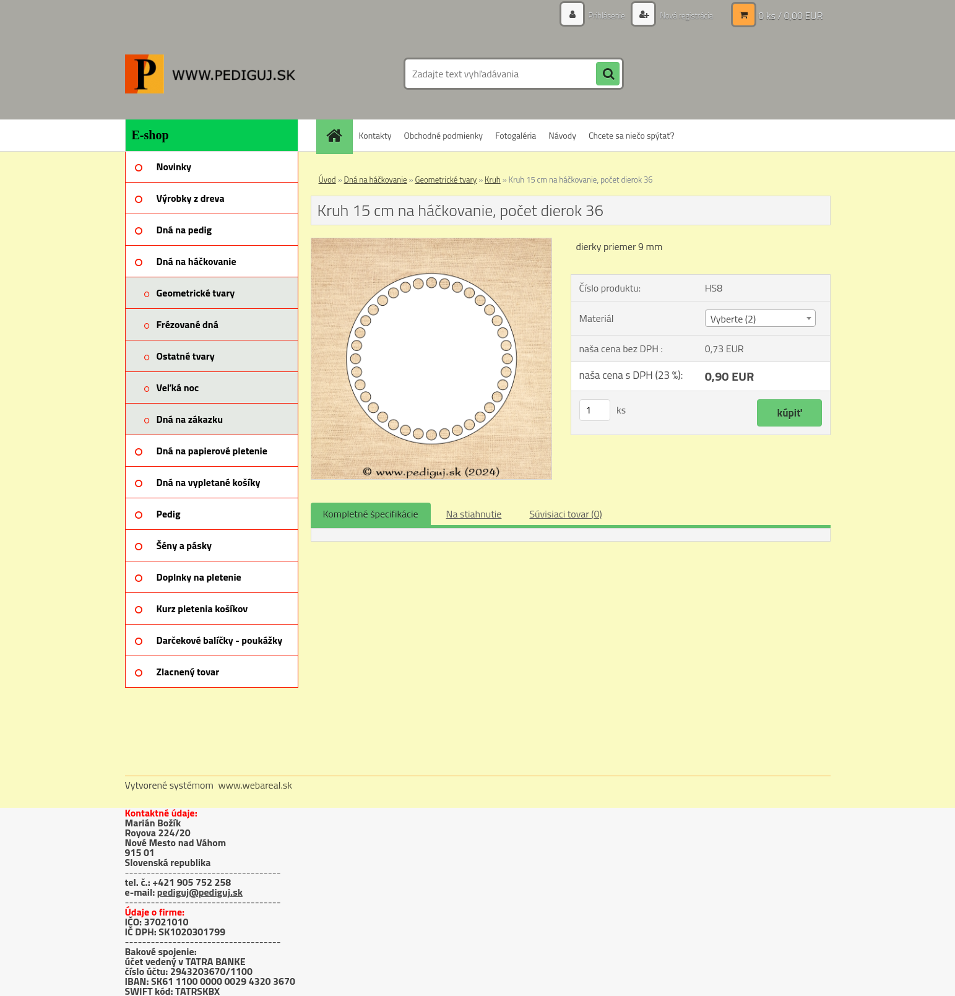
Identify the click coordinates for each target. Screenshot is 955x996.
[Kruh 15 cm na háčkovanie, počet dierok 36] (431, 243)
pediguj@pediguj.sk (200, 892)
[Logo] (210, 74)
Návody (562, 135)
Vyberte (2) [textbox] (733, 318)
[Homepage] (338, 135)
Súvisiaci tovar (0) (565, 513)
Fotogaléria (515, 135)
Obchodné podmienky (443, 135)
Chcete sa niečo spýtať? (632, 135)
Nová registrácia (683, 15)
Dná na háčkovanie (375, 179)
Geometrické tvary (446, 179)
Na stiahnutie (474, 513)
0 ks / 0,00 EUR (790, 15)
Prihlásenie (600, 15)
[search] (608, 74)
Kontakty (375, 135)
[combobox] (760, 318)
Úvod (327, 179)
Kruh (493, 179)
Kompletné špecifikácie (370, 513)
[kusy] (594, 410)
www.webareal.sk (255, 784)
